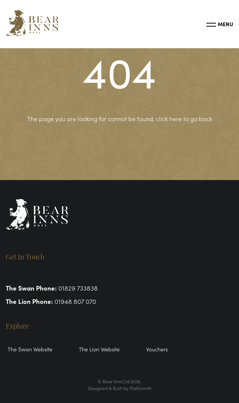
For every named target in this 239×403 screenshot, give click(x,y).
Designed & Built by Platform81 (120, 388)
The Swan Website (30, 349)
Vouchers (157, 349)
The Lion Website (99, 349)
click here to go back (184, 118)
